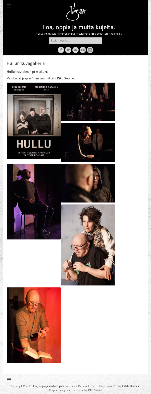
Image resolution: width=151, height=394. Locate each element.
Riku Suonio (95, 390)
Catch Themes (130, 386)
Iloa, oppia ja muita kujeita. (78, 27)
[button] (78, 12)
